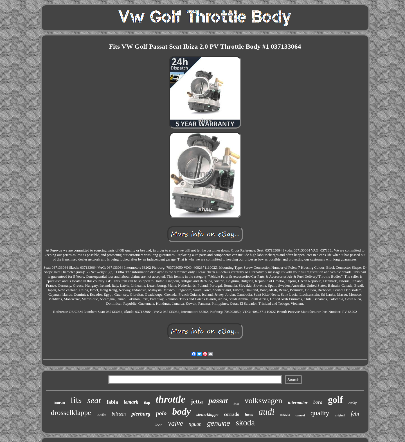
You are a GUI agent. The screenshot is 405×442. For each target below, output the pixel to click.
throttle (170, 399)
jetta (197, 401)
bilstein (119, 414)
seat (94, 400)
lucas (249, 414)
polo (161, 413)
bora (317, 402)
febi (355, 413)
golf (335, 400)
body (181, 411)
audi (266, 412)
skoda (245, 422)
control (300, 415)
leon (159, 425)
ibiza (236, 403)
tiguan (195, 424)
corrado (231, 414)
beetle (101, 414)
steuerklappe (207, 414)
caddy (352, 403)
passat (218, 400)
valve (175, 423)
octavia (285, 415)
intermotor (298, 402)
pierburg (140, 414)
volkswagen (263, 400)
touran (59, 403)
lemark (131, 402)
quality (319, 413)
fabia (112, 402)
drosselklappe (71, 413)
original (340, 415)
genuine (218, 423)
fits (76, 400)
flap (147, 403)
